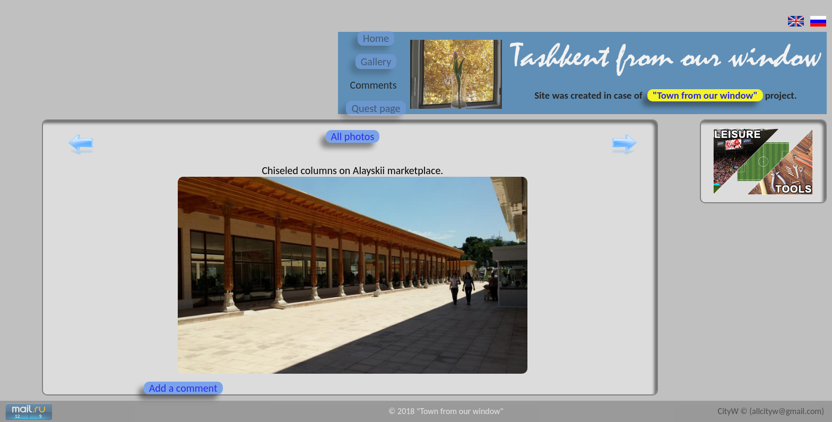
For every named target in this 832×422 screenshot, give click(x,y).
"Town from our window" (705, 95)
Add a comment (183, 388)
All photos (353, 136)
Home (376, 38)
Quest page (375, 108)
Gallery (376, 61)
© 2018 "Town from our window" (446, 411)
